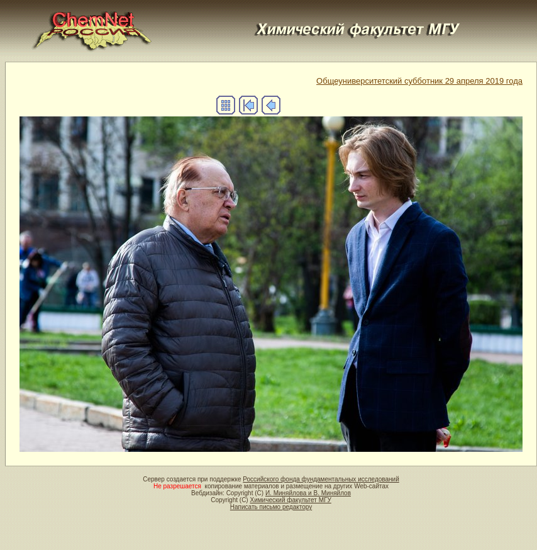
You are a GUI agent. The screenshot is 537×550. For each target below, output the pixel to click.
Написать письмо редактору (271, 506)
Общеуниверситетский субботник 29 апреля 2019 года (419, 81)
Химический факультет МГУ (290, 500)
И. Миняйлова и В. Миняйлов (308, 493)
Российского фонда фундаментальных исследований (321, 479)
